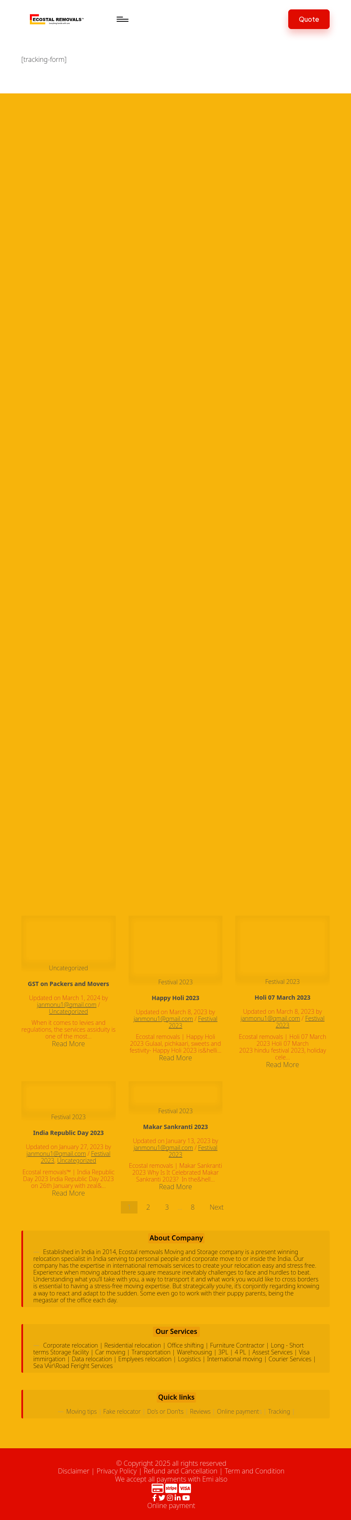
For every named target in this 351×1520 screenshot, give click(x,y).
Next (217, 1207)
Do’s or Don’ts (165, 1411)
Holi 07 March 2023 (282, 997)
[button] (309, 19)
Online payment (238, 1411)
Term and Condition (254, 1471)
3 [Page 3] (167, 1207)
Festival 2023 (175, 982)
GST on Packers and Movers (68, 984)
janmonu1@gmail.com (67, 1005)
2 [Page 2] (148, 1207)
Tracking (279, 1411)
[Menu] (122, 19)
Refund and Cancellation (181, 1471)
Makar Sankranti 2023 (175, 1127)
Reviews (200, 1411)
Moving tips (81, 1411)
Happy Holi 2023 (175, 998)
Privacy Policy (116, 1471)
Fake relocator (122, 1411)
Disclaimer (74, 1471)
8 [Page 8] (193, 1207)
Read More (68, 1043)
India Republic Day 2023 (68, 1133)
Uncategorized (68, 968)
